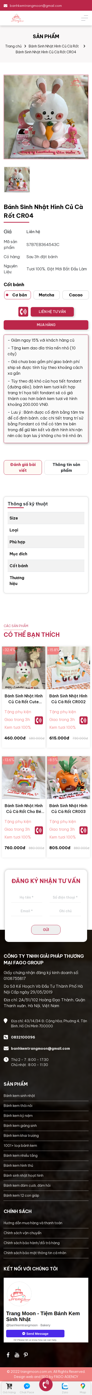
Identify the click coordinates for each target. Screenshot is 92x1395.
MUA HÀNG (46, 325)
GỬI (46, 930)
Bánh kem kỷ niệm (18, 1115)
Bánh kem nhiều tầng (21, 1155)
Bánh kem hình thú (18, 1165)
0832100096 (23, 1037)
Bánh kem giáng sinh (20, 1125)
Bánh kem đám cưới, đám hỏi (27, 1185)
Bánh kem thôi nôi (18, 1105)
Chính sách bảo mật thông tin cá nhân (35, 1253)
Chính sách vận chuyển (22, 1233)
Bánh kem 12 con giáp (21, 1195)
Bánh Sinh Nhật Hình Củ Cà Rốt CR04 (46, 52)
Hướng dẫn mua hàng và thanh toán (33, 1223)
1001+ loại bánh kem (20, 1145)
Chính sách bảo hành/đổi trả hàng (32, 1243)
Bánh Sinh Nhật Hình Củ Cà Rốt (54, 46)
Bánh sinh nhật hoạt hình (23, 1175)
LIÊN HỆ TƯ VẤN (52, 312)
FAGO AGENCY (66, 1377)
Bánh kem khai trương (21, 1135)
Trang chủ (13, 46)
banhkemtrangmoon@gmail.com (36, 6)
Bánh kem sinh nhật (19, 1096)
